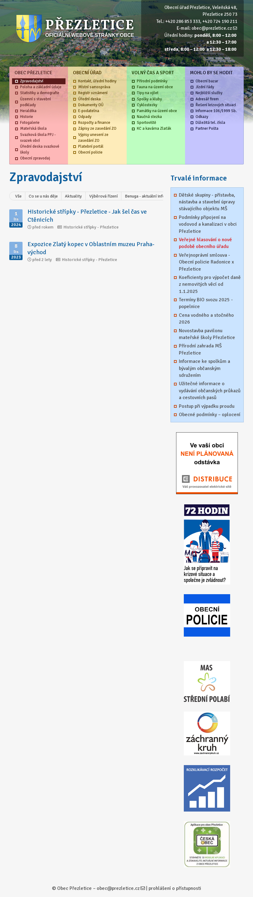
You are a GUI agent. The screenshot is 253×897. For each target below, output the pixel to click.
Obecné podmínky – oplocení (209, 414)
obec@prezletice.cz (212, 28)
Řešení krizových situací (216, 104)
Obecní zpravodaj (35, 158)
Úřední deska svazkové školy (39, 149)
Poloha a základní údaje (40, 87)
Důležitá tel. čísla (210, 122)
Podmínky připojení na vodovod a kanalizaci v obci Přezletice (208, 224)
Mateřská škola (33, 128)
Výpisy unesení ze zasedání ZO (93, 137)
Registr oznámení (93, 92)
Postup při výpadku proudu (206, 406)
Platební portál (90, 146)
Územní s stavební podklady (35, 102)
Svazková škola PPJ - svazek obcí (38, 137)
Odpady (84, 116)
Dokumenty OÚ (90, 104)
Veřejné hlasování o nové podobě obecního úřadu (205, 243)
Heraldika (28, 110)
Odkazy (202, 116)
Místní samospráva (94, 87)
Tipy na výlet (147, 92)
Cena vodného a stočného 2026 (206, 318)
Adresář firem (207, 99)
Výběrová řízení (103, 196)
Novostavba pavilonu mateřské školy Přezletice (207, 334)
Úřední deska (89, 99)
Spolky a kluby (149, 99)
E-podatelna (88, 110)
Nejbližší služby (209, 92)
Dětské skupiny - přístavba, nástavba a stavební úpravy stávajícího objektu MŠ (207, 202)
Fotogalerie (30, 122)
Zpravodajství (31, 81)
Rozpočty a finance (94, 122)
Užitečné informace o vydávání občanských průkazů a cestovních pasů (210, 391)
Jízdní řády (205, 87)
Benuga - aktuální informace (151, 196)
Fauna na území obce (155, 87)
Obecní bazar (207, 81)
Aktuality (73, 196)
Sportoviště (146, 122)
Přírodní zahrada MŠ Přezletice (200, 349)
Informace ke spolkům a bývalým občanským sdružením (204, 368)
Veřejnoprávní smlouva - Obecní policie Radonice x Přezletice (206, 262)
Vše (18, 196)
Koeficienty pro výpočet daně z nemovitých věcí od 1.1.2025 (210, 284)
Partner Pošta (207, 128)
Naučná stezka (149, 116)
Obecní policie (90, 152)
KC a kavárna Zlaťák (154, 128)
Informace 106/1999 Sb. (216, 110)
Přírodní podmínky (152, 81)
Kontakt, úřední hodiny (97, 81)
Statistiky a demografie (39, 92)
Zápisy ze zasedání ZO (97, 128)
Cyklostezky (147, 104)
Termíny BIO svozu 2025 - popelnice (206, 303)
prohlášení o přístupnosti (175, 888)
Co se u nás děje (43, 196)
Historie (26, 116)
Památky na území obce (157, 110)
